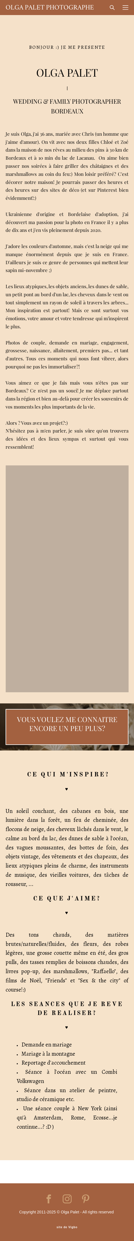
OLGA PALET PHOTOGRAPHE (50, 7)
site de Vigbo (67, 1227)
